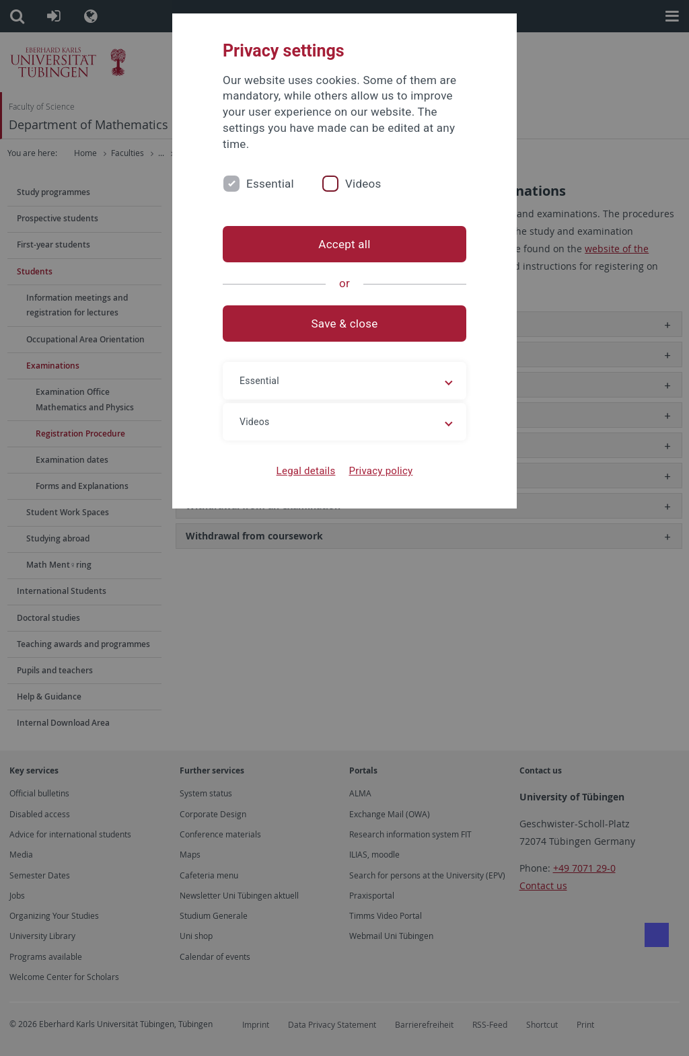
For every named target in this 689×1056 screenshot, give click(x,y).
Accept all (344, 244)
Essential (270, 183)
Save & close (345, 323)
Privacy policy (380, 471)
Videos (363, 183)
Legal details (306, 471)
